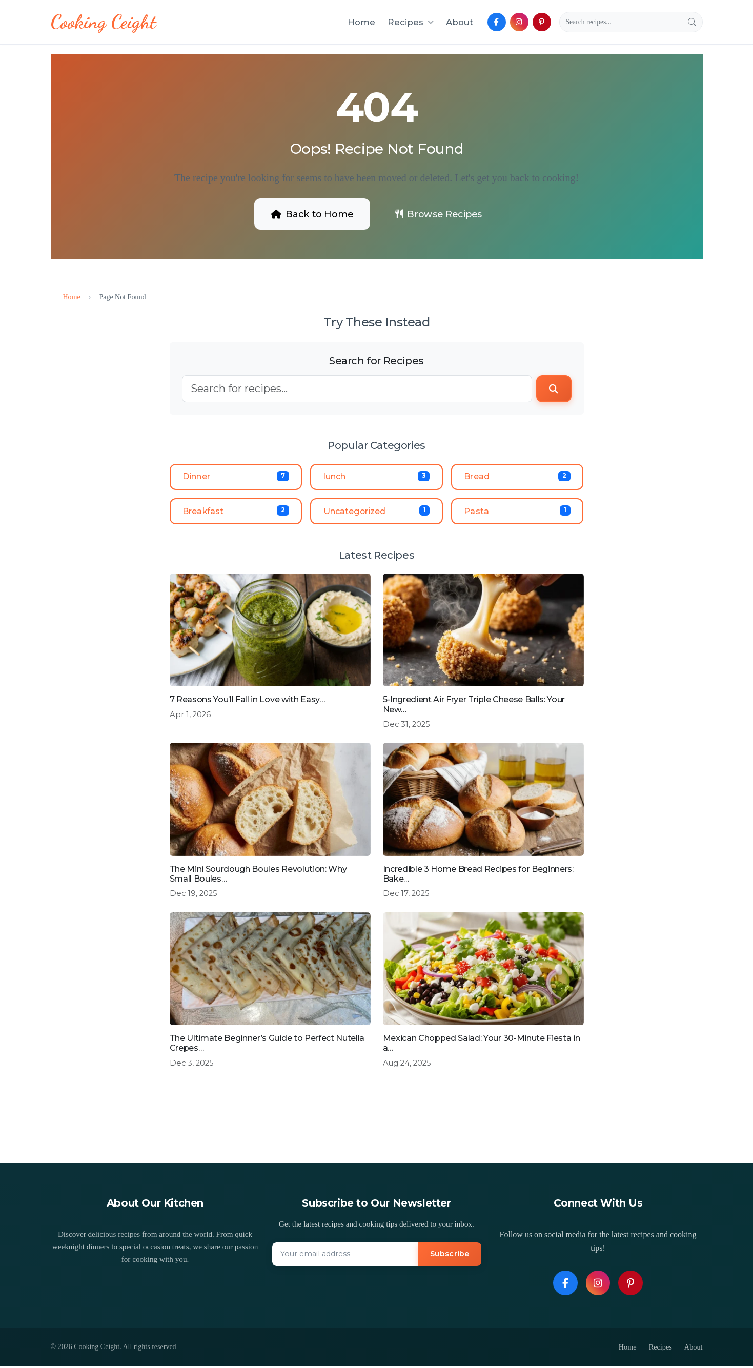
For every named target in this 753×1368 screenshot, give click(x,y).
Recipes (660, 1349)
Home (361, 22)
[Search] (621, 22)
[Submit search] (692, 22)
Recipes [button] (411, 22)
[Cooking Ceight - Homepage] (104, 22)
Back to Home (309, 213)
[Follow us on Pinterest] (542, 22)
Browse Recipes (440, 213)
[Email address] (345, 1256)
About (459, 22)
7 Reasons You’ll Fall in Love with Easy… (247, 701)
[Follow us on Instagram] (519, 22)
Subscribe (449, 1255)
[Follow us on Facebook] (496, 22)
